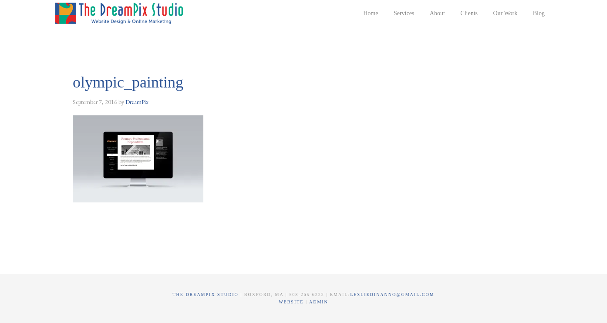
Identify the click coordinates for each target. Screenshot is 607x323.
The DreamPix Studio (120, 13)
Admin (318, 301)
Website (292, 301)
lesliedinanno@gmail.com (392, 294)
